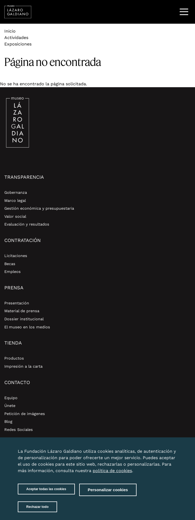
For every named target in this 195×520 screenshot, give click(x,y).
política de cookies (112, 474)
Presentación (16, 303)
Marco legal (15, 200)
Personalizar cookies (108, 493)
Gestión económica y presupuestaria (39, 208)
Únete (9, 405)
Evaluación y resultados (26, 224)
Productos (14, 358)
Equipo (11, 398)
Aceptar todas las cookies (46, 493)
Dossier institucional (24, 319)
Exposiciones (18, 44)
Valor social (15, 216)
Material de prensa (21, 311)
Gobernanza (15, 192)
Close (171, 452)
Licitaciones (15, 256)
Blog (8, 421)
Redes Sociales (18, 429)
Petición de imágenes (24, 414)
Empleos (12, 271)
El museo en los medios (27, 327)
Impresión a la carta (23, 366)
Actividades (16, 37)
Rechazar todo (37, 511)
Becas (9, 264)
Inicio (10, 31)
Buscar (170, 11)
